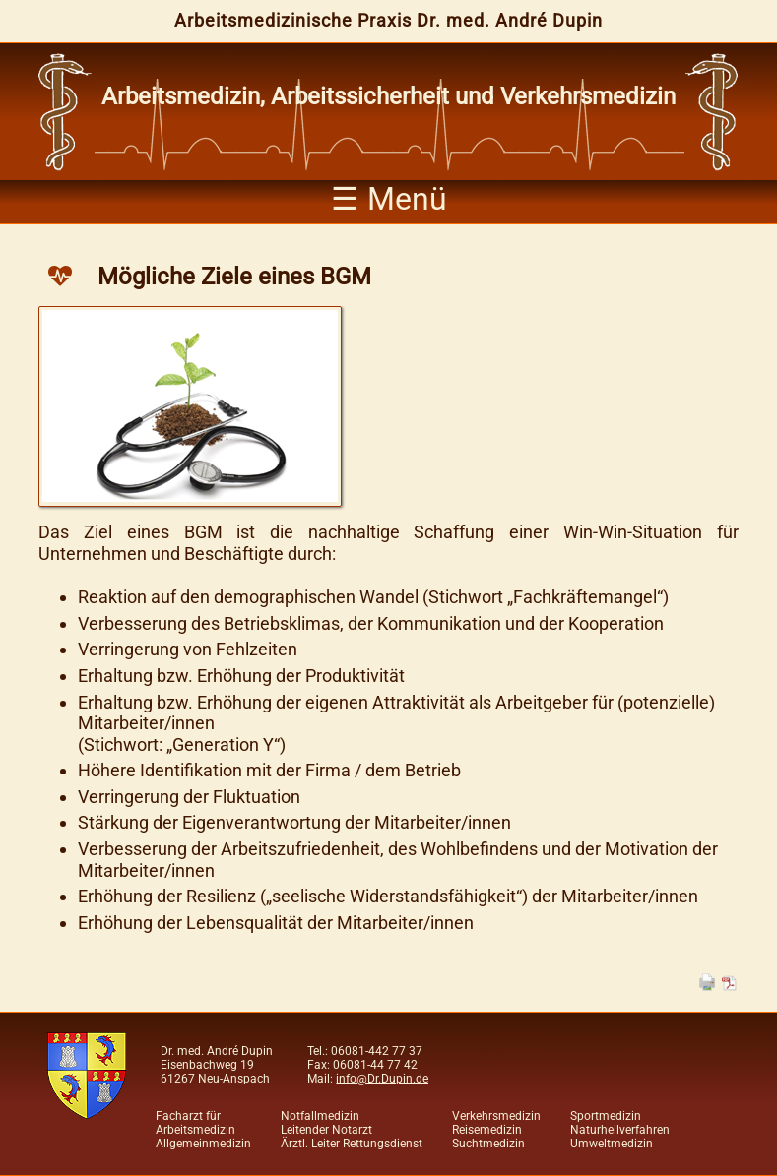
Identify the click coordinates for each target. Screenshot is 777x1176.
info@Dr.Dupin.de (382, 1078)
